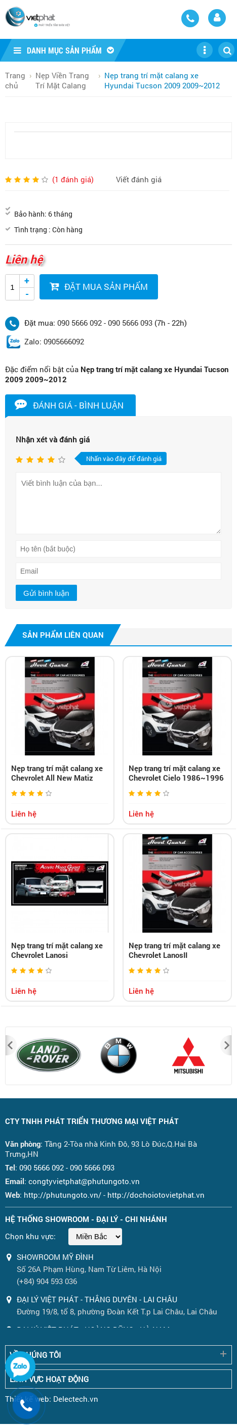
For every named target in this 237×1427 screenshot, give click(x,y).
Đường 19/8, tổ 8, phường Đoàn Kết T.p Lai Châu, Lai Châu (117, 1311)
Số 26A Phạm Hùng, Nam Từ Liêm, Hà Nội (89, 1269)
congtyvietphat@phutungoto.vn (84, 1181)
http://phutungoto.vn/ (62, 1195)
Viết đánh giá (139, 179)
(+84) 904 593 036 (47, 1281)
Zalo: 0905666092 (54, 341)
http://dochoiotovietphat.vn (156, 1195)
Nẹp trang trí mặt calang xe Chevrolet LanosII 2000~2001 (174, 955)
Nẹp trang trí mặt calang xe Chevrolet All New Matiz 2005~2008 (57, 777)
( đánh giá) (73, 179)
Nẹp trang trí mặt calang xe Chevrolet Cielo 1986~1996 (176, 773)
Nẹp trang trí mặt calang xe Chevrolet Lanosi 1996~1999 (57, 955)
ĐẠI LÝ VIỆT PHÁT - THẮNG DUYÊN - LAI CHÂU (97, 1299)
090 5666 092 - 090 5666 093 (104, 323)
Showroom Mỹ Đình (55, 1257)
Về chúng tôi (35, 1355)
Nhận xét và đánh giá (53, 439)
